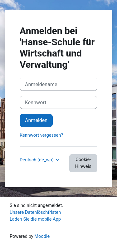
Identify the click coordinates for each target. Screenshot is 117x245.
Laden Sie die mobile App (35, 219)
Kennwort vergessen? (41, 135)
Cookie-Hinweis (83, 163)
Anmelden (36, 120)
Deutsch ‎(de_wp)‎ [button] (37, 160)
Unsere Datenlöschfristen (35, 212)
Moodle (42, 236)
